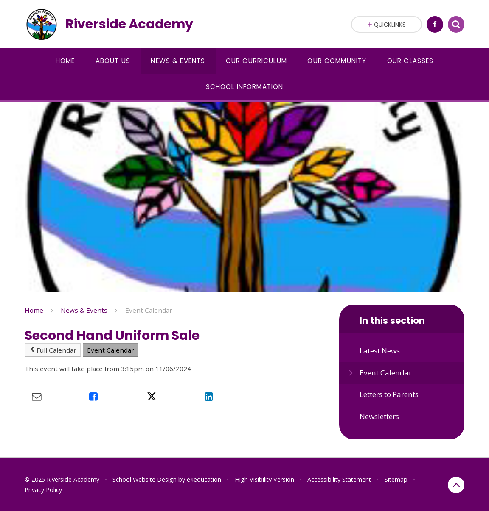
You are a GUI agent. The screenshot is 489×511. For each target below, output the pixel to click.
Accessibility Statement (339, 479)
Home (34, 310)
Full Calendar (52, 350)
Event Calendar (148, 310)
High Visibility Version (264, 479)
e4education (204, 479)
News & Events (84, 310)
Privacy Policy (43, 490)
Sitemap (396, 479)
